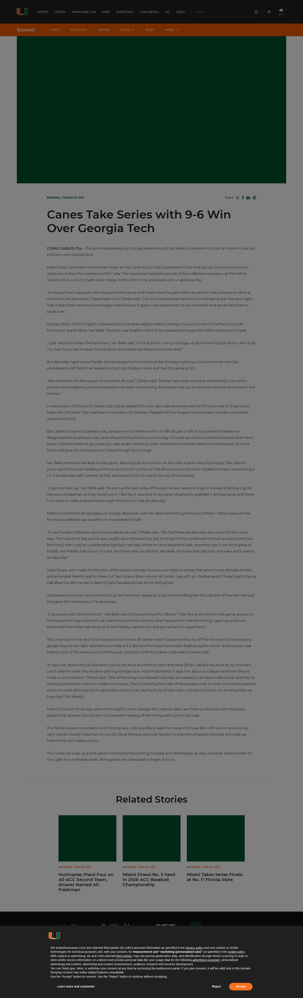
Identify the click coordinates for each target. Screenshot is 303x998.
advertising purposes (206, 960)
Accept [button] (241, 986)
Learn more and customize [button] (75, 986)
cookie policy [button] (236, 951)
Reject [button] (216, 986)
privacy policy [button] (194, 947)
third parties (124, 956)
